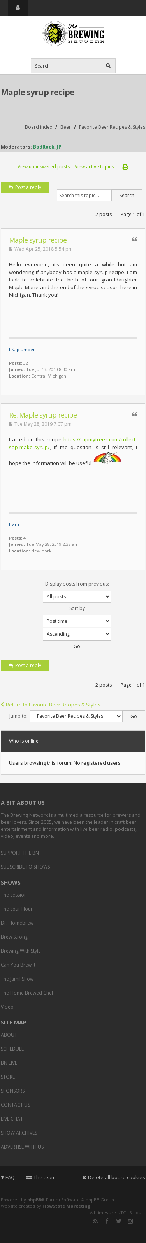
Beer (65, 127)
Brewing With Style (21, 951)
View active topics (94, 166)
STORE (8, 1076)
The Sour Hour (17, 909)
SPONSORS (13, 1090)
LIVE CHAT (12, 1118)
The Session (14, 895)
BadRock (44, 146)
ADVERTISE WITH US (22, 1146)
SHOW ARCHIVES (19, 1132)
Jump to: (18, 716)
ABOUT (9, 1034)
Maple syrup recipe (37, 92)
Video (7, 1006)
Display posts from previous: (77, 591)
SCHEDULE (12, 1048)
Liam (14, 524)
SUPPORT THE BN (20, 853)
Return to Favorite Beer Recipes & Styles (50, 704)
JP (59, 146)
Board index (38, 127)
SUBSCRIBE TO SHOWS (25, 867)
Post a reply (25, 187)
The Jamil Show (17, 979)
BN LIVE (9, 1062)
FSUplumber (22, 349)
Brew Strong (14, 937)
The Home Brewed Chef (27, 993)
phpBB (34, 1200)
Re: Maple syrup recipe (43, 415)
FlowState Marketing (66, 1206)
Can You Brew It (18, 965)
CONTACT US (15, 1104)
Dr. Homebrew (17, 923)
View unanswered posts (44, 166)
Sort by (77, 616)
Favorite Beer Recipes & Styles (112, 127)
